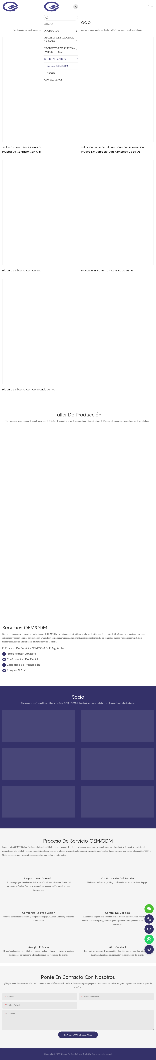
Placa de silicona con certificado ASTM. (28, 270)
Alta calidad (117, 947)
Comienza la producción (38, 912)
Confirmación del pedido (117, 878)
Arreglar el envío (38, 947)
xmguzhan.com (104, 1054)
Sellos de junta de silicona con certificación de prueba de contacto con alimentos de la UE (33, 149)
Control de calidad (117, 912)
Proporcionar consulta (38, 878)
